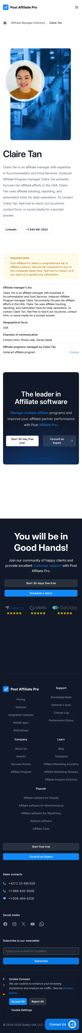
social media (21, 315)
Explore (74, 352)
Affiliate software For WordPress (41, 813)
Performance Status (61, 720)
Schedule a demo (41, 593)
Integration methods (20, 714)
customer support (47, 566)
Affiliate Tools (41, 828)
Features (21, 707)
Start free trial (41, 846)
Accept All (18, 1001)
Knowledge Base (61, 697)
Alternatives (20, 730)
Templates (61, 756)
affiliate (31, 167)
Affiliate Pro (48, 425)
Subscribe (41, 961)
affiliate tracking (28, 191)
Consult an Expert (61, 440)
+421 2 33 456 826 (21, 883)
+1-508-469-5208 (21, 898)
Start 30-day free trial (22, 440)
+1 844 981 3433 (37, 229)
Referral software (41, 821)
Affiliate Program (15, 179)
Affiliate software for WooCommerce (41, 805)
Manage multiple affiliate (29, 413)
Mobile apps (21, 722)
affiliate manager (33, 292)
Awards (21, 756)
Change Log (61, 712)
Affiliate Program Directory (61, 779)
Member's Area (61, 704)
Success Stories (21, 764)
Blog (61, 748)
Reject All (38, 1001)
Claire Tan (55, 22)
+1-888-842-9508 (21, 891)
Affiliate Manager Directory (28, 22)
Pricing (21, 699)
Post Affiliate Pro (20, 263)
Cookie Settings (21, 1010)
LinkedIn (11, 229)
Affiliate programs (14, 346)
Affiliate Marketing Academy (61, 764)
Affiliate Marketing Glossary (61, 771)
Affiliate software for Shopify (41, 797)
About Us (21, 748)
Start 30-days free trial (41, 583)
